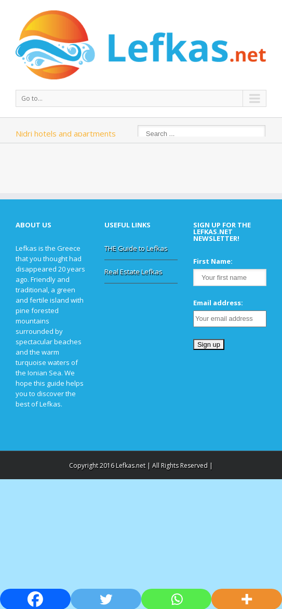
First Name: (213, 261)
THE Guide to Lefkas (136, 248)
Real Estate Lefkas (133, 271)
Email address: (218, 302)
